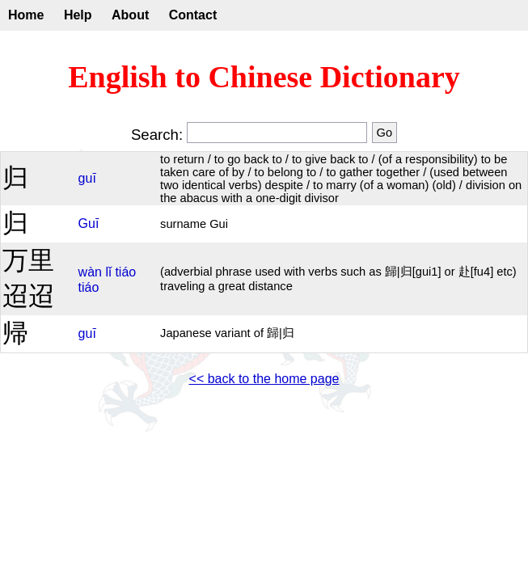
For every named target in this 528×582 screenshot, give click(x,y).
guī (87, 178)
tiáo (125, 272)
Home (26, 15)
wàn (90, 272)
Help (78, 15)
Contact (193, 15)
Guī (88, 223)
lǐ (108, 272)
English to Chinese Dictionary (264, 77)
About (130, 15)
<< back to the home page (264, 379)
